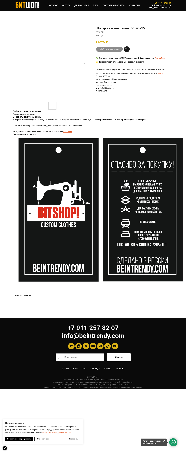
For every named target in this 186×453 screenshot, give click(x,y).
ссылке (161, 73)
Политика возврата (29, 384)
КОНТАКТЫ (134, 5)
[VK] (100, 346)
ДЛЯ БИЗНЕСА (81, 5)
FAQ (84, 369)
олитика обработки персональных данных (55, 384)
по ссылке (67, 131)
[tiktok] (107, 346)
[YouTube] (115, 346)
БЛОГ (96, 5)
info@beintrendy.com (93, 336)
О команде (95, 369)
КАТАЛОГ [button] (53, 5)
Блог (75, 369)
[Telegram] (86, 346)
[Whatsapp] (78, 346)
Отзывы (107, 369)
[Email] (93, 346)
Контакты (120, 369)
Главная (65, 369)
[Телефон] (71, 346)
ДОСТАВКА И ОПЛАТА (114, 5)
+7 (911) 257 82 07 (163, 3)
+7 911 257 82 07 (93, 328)
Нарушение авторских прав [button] (83, 384)
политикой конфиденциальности (56, 432)
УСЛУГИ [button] (66, 5)
